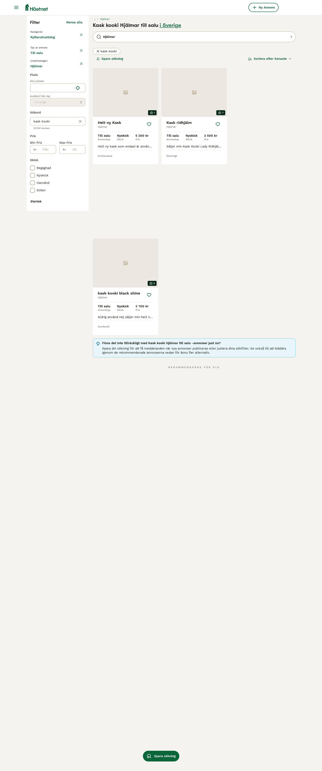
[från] (46, 300)
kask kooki (106, 130)
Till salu (40, 139)
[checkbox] (32, 170)
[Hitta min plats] (78, 238)
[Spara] (149, 203)
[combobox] (52, 238)
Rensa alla (74, 101)
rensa (78, 150)
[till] (75, 300)
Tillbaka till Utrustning (48, 110)
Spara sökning (110, 137)
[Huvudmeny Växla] (16, 7)
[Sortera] (270, 137)
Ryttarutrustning (43, 120)
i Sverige (170, 104)
